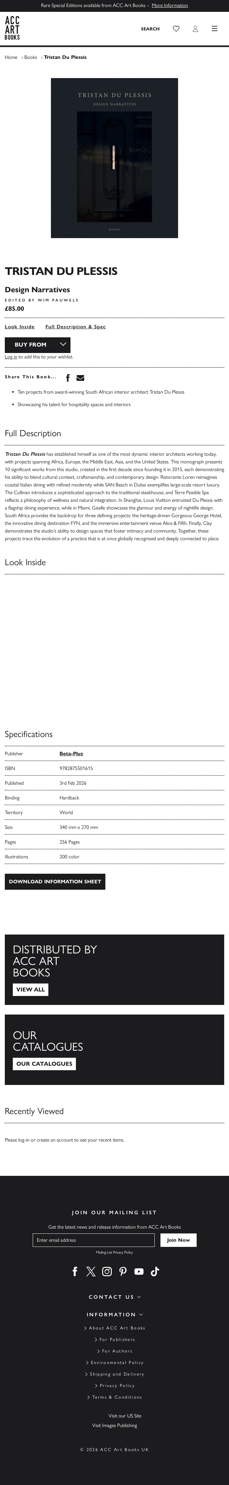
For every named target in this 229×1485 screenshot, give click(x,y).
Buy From (30, 344)
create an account (55, 1140)
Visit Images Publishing (114, 1425)
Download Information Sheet (55, 882)
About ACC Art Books (117, 1328)
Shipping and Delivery (117, 1374)
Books (30, 57)
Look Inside (20, 327)
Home (11, 57)
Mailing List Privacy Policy (114, 1252)
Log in (11, 357)
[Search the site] (151, 28)
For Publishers (117, 1339)
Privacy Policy (117, 1385)
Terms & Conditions (117, 1397)
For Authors (117, 1351)
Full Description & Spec (75, 327)
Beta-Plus (71, 754)
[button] (176, 28)
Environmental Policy (117, 1362)
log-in (23, 1140)
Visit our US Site (125, 1416)
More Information (170, 5)
